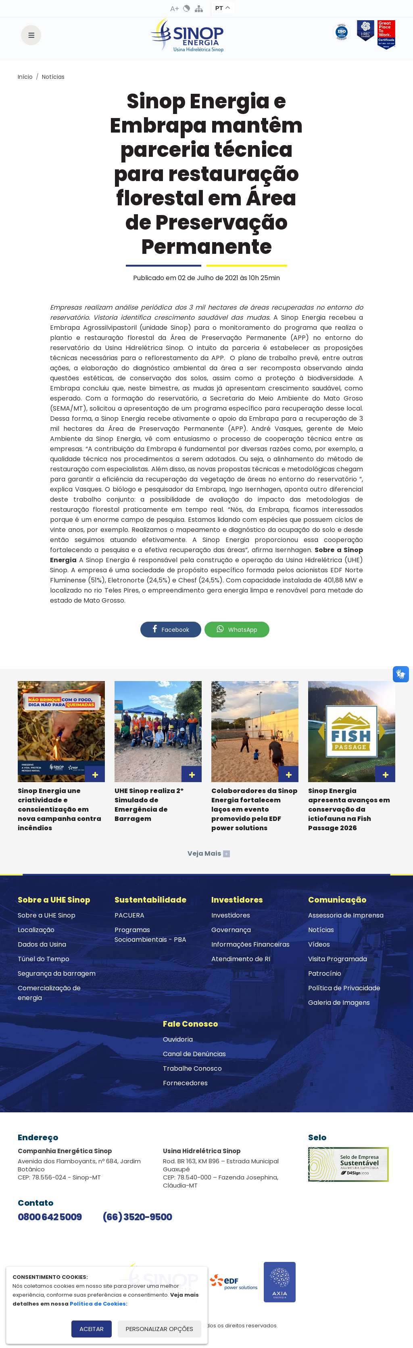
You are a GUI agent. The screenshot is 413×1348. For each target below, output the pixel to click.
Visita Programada (337, 959)
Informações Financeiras (250, 944)
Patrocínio (324, 973)
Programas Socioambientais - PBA (150, 934)
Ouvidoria (178, 1039)
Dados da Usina (42, 944)
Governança (231, 930)
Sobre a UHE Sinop (46, 915)
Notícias (53, 77)
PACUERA (129, 915)
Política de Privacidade (344, 988)
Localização (36, 930)
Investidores (230, 915)
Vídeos (319, 944)
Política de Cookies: (98, 1304)
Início (25, 77)
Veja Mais (209, 853)
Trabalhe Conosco (192, 1068)
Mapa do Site (198, 8)
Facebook (170, 629)
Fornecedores (185, 1083)
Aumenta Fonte (174, 8)
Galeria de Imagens (339, 1002)
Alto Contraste (186, 8)
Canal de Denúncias (194, 1054)
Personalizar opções (159, 1329)
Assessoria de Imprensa (346, 915)
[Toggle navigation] (31, 35)
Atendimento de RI (240, 959)
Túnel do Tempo (43, 959)
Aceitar (91, 1329)
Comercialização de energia (49, 992)
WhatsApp (237, 629)
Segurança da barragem (57, 973)
